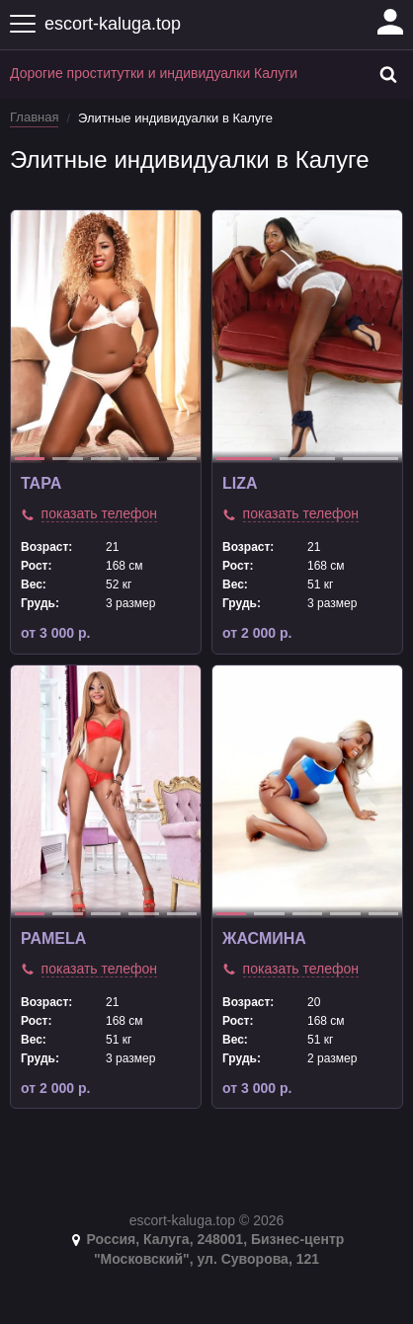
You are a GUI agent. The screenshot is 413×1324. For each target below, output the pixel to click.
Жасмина (264, 938)
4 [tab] (143, 458)
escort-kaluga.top (112, 24)
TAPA (41, 483)
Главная (34, 117)
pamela (53, 938)
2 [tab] (67, 458)
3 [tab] (106, 458)
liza (240, 483)
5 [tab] (182, 458)
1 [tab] (29, 458)
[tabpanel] (106, 336)
